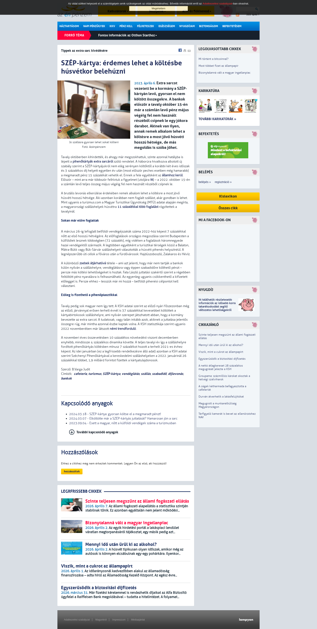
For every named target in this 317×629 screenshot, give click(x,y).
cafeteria (80, 374)
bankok (66, 378)
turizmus (94, 374)
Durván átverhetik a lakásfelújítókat (221, 396)
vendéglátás (130, 374)
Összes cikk (228, 208)
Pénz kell (126, 26)
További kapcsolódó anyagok (97, 432)
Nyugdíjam (187, 26)
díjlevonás (175, 374)
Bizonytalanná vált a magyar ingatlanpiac (224, 72)
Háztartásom (69, 26)
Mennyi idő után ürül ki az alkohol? (221, 345)
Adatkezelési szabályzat (77, 619)
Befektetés (209, 134)
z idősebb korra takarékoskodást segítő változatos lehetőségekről (217, 306)
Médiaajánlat (138, 619)
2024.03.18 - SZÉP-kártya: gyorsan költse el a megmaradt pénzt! (115, 414)
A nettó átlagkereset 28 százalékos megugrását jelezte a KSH (221, 367)
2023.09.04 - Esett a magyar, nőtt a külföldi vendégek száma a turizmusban (122, 423)
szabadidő (159, 374)
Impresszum (118, 619)
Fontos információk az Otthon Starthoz (127, 35)
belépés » (205, 182)
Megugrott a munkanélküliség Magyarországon (218, 405)
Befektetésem (231, 26)
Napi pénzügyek (94, 26)
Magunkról (101, 619)
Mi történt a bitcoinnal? (213, 59)
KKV (112, 26)
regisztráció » (223, 182)
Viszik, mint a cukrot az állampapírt (221, 352)
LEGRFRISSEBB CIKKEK (81, 491)
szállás (146, 374)
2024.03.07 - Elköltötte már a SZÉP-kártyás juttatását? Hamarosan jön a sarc (123, 418)
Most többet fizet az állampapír (218, 66)
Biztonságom (208, 26)
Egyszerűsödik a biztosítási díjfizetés (222, 358)
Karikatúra (209, 91)
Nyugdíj (206, 290)
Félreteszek (145, 26)
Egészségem (166, 26)
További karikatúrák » (217, 119)
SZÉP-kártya (111, 374)
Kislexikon (228, 196)
